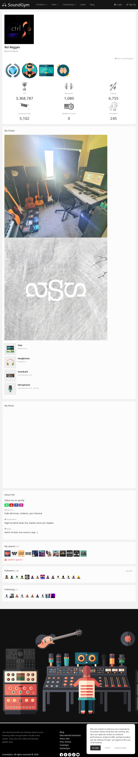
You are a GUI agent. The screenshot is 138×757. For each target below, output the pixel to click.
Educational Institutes (70, 735)
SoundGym (16, 4)
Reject (107, 747)
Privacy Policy (121, 747)
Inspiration (10, 519)
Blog (92, 4)
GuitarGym (65, 748)
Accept (95, 747)
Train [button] (54, 4)
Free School (65, 741)
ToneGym (64, 745)
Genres (8, 510)
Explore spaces (13, 559)
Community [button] (69, 4)
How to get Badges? (124, 58)
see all (129, 571)
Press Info (65, 738)
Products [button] (41, 4)
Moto (7, 529)
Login (118, 4)
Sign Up (131, 4)
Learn (83, 4)
